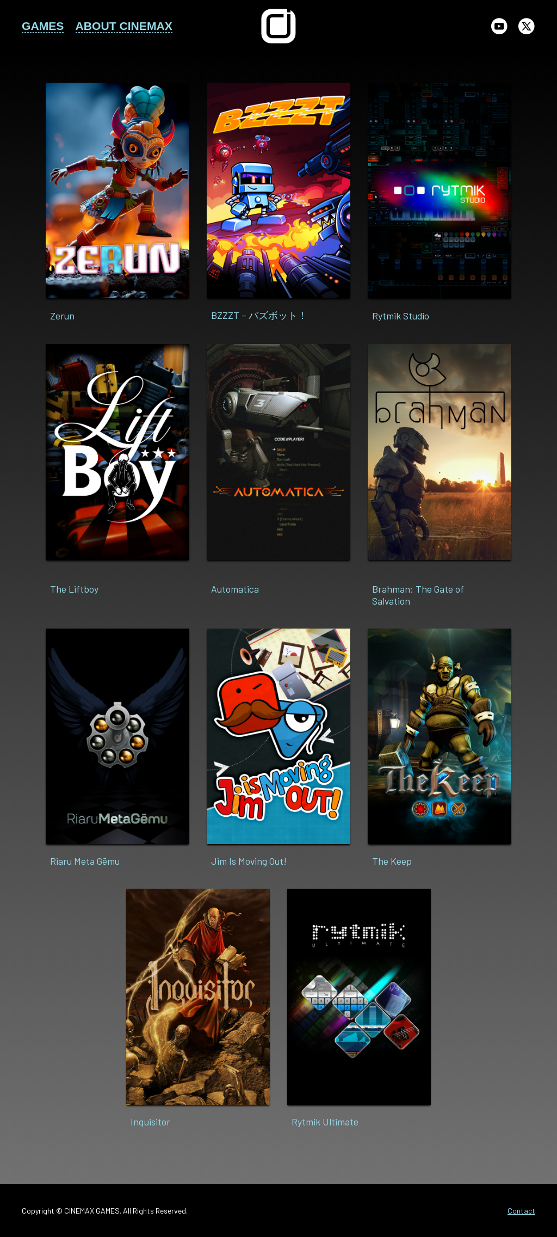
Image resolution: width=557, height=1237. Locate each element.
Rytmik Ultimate (325, 1122)
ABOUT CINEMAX (124, 26)
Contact (521, 1210)
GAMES (43, 26)
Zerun (62, 316)
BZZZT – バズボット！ (259, 315)
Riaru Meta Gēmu (85, 861)
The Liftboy (74, 589)
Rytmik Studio (400, 316)
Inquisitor (150, 1122)
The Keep (392, 861)
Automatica (235, 589)
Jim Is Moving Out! (249, 861)
